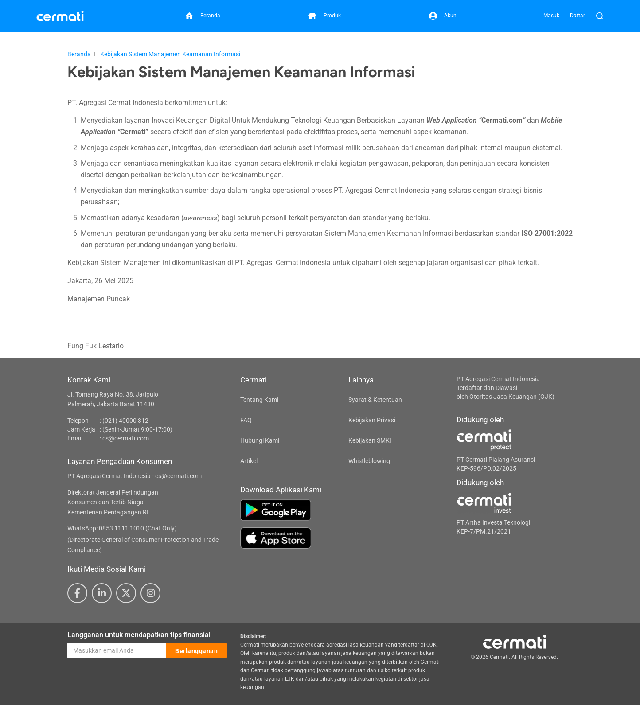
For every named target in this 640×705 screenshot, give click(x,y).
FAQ (246, 420)
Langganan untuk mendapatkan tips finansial (139, 635)
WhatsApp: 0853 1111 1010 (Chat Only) (122, 528)
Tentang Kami (259, 399)
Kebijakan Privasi (371, 420)
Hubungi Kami (259, 440)
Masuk (551, 15)
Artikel (249, 460)
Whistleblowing (369, 460)
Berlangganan (196, 650)
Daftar (577, 15)
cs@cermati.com (125, 438)
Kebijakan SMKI (369, 440)
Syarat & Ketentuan (375, 399)
